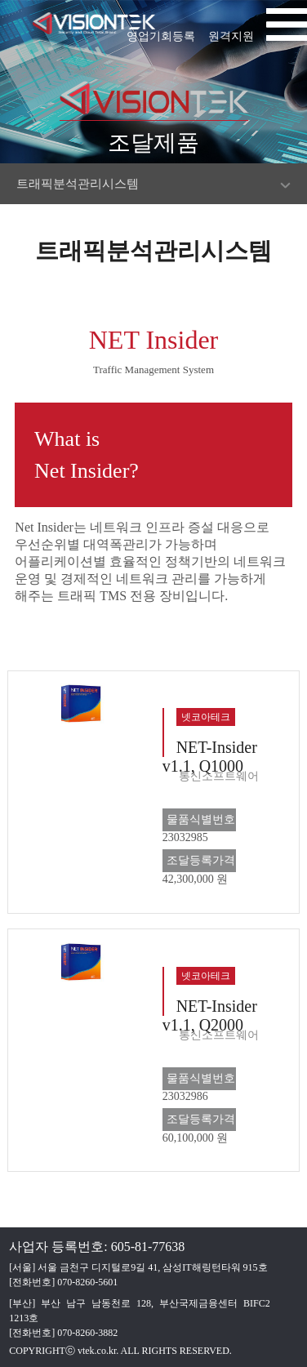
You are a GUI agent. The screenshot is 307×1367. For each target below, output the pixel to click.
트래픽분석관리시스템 (77, 183)
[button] (286, 28)
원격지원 (231, 31)
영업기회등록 (161, 31)
